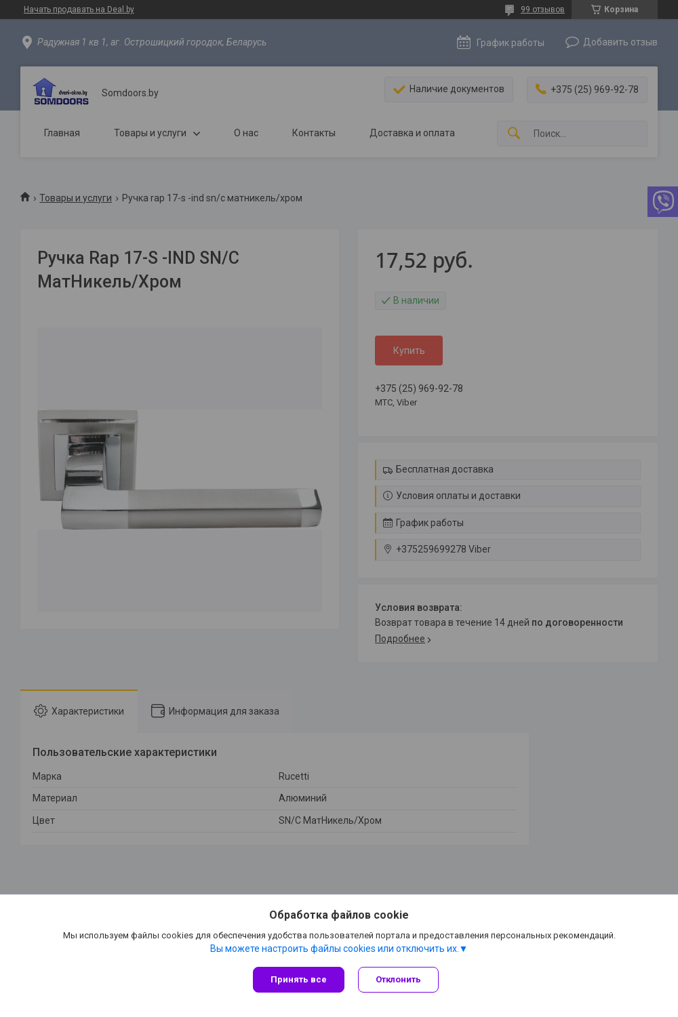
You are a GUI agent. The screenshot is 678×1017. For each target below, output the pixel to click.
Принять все (299, 979)
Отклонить (398, 979)
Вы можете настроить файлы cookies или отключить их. (334, 948)
